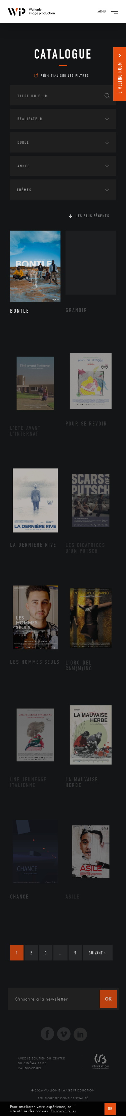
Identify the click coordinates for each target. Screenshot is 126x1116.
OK (110, 1109)
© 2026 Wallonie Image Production (63, 1090)
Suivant (97, 952)
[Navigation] (114, 11)
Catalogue (63, 54)
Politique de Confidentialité (63, 1098)
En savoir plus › (63, 1111)
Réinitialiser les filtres (61, 75)
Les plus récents (92, 215)
